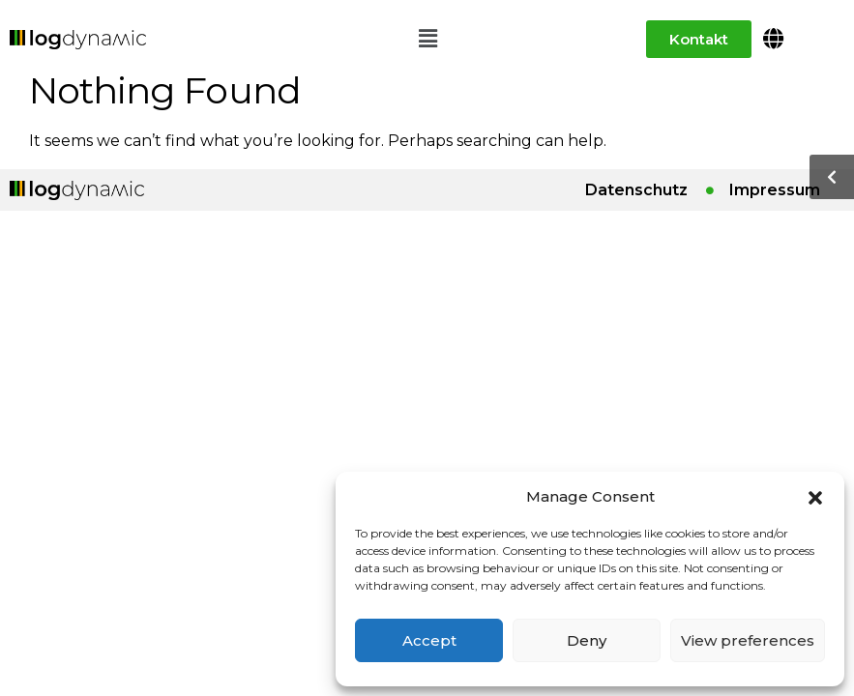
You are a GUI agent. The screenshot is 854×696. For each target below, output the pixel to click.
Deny (586, 640)
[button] (815, 496)
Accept (429, 640)
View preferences (747, 640)
